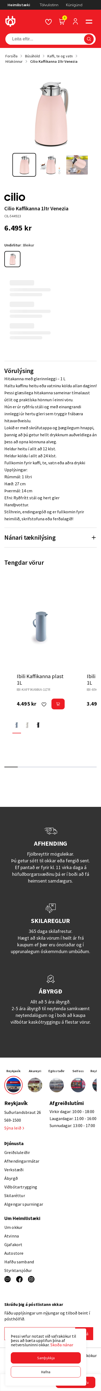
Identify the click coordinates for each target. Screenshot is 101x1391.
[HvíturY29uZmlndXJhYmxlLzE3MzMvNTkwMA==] (27, 724)
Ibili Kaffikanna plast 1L (40, 679)
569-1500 (12, 1120)
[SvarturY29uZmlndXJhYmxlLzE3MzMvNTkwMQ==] (38, 724)
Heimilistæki (19, 4)
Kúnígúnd (74, 4)
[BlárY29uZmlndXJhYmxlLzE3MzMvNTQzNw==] (16, 724)
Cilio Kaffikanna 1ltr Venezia (54, 61)
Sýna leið (14, 1128)
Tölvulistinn (49, 4)
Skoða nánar (61, 1344)
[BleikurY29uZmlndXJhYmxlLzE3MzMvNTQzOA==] (12, 259)
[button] (46, 1358)
